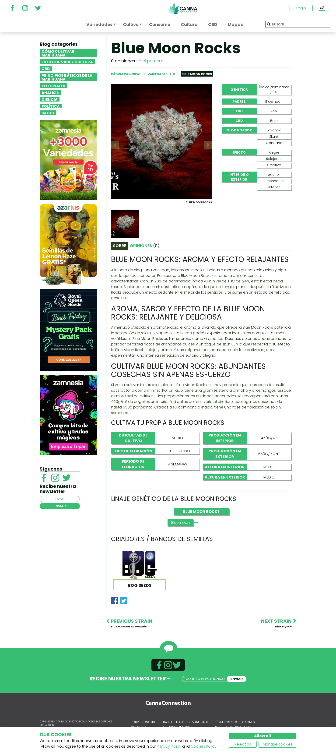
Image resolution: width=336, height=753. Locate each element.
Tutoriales (53, 85)
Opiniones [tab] (144, 246)
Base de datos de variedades (186, 722)
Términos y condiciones (235, 722)
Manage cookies (277, 744)
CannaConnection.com (182, 8)
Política (51, 106)
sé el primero (150, 61)
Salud (48, 112)
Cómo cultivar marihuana (58, 53)
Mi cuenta (139, 727)
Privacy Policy (169, 746)
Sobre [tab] (119, 246)
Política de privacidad (233, 727)
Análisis (50, 92)
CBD (46, 68)
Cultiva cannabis (177, 727)
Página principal (126, 74)
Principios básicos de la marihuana (67, 77)
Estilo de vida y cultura (67, 61)
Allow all (262, 736)
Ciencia (50, 99)
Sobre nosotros (144, 722)
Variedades (158, 74)
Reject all (242, 744)
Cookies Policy (204, 746)
